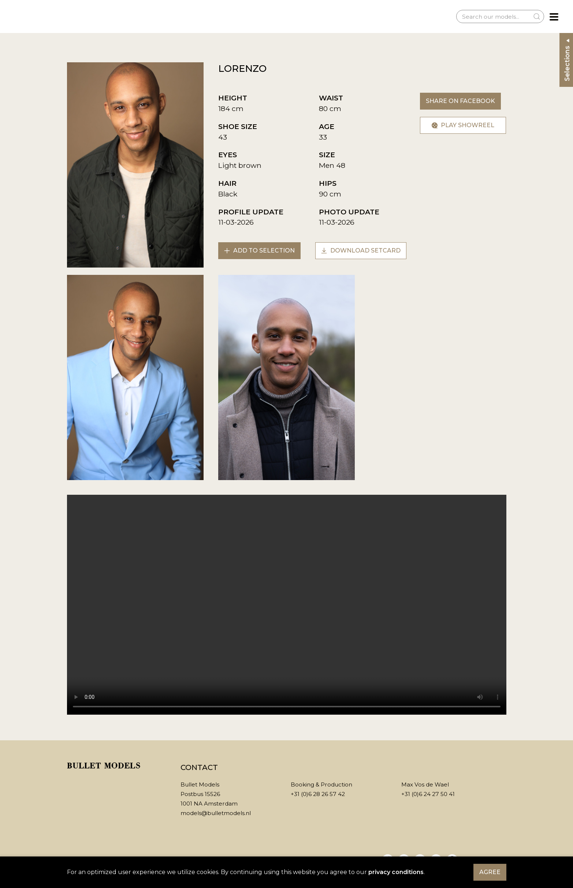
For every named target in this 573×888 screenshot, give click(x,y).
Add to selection (259, 250)
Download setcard (361, 250)
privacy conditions (396, 872)
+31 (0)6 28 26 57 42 (318, 794)
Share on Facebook (460, 100)
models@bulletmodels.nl (216, 813)
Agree (490, 872)
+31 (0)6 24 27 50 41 (428, 794)
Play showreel (463, 125)
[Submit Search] (536, 16)
